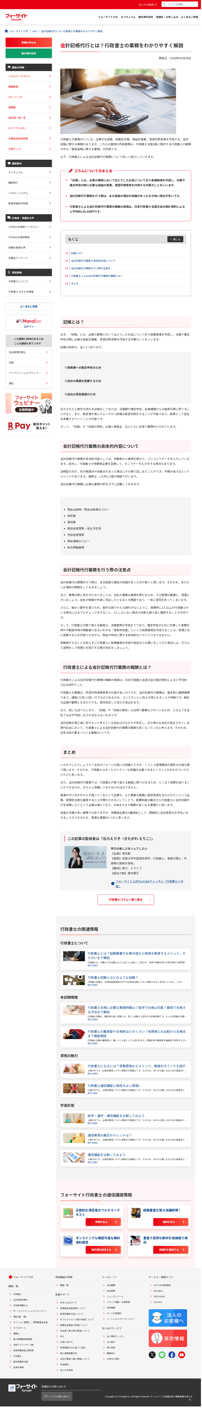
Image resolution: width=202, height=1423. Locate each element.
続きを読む (93, 965)
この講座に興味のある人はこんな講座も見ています (29, 341)
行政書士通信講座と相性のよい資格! (113, 1085)
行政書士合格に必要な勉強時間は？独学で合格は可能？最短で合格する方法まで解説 (137, 1009)
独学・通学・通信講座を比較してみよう (116, 1115)
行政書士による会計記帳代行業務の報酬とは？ (97, 276)
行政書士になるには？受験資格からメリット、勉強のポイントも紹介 (137, 1066)
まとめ (74, 283)
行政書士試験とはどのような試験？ (113, 977)
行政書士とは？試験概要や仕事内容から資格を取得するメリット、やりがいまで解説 (137, 955)
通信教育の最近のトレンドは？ (110, 1135)
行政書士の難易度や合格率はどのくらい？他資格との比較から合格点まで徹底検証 (137, 1033)
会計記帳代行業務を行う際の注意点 (90, 268)
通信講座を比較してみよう (107, 1155)
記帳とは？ (77, 253)
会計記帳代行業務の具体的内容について (93, 260)
